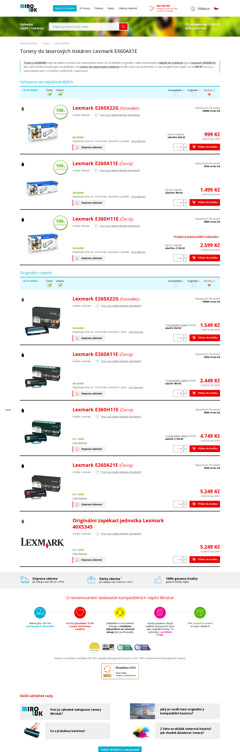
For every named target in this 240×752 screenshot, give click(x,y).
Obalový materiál (127, 8)
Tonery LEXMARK (62, 43)
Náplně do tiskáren (65, 8)
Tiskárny (98, 8)
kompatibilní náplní (177, 325)
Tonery (46, 43)
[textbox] (84, 26)
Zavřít (8, 410)
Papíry (111, 8)
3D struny (84, 8)
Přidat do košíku (205, 146)
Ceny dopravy (138, 141)
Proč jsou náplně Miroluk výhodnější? (120, 115)
